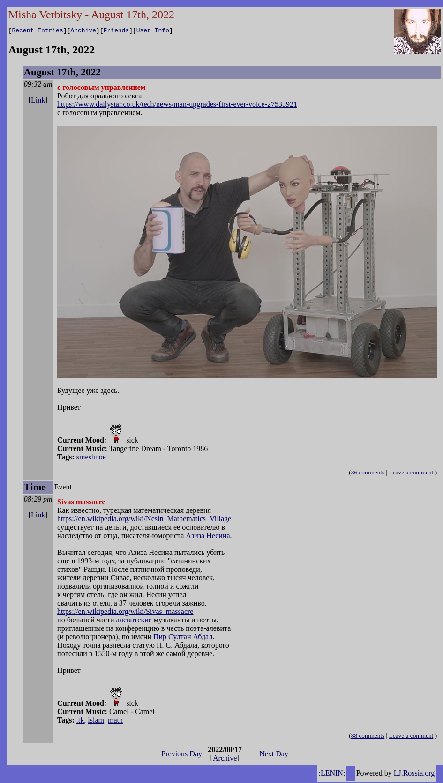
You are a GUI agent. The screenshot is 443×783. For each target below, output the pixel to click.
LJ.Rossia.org (414, 774)
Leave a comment (411, 473)
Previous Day (181, 755)
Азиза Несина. (209, 537)
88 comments (367, 736)
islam (96, 721)
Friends (116, 31)
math (115, 721)
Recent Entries (37, 31)
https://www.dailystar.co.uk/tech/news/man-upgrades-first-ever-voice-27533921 (177, 106)
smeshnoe (91, 458)
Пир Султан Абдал (182, 638)
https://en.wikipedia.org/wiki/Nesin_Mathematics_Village (144, 520)
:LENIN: (331, 774)
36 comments (367, 473)
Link (38, 101)
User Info (152, 31)
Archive (83, 31)
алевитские (134, 621)
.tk (80, 721)
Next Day (273, 755)
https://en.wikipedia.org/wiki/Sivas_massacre (125, 613)
